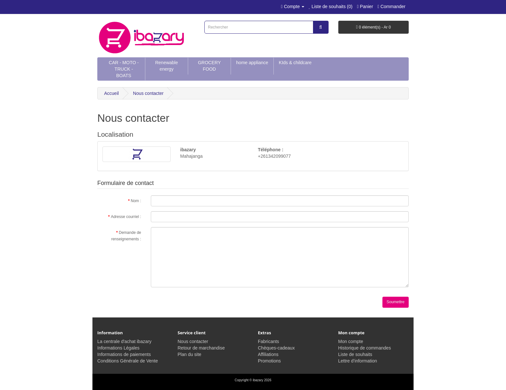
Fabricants (268, 341)
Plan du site (189, 354)
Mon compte (350, 341)
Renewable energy (166, 66)
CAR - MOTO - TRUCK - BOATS (124, 69)
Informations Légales (118, 347)
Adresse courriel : (126, 216)
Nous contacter (148, 93)
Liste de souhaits (355, 354)
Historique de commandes (364, 347)
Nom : (136, 201)
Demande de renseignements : (126, 235)
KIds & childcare (295, 62)
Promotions (269, 360)
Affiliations (268, 354)
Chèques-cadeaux (276, 347)
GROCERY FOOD (209, 66)
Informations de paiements (124, 354)
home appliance (252, 62)
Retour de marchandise (201, 347)
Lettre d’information (357, 360)
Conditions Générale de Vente (127, 360)
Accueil (111, 93)
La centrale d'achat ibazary (124, 341)
